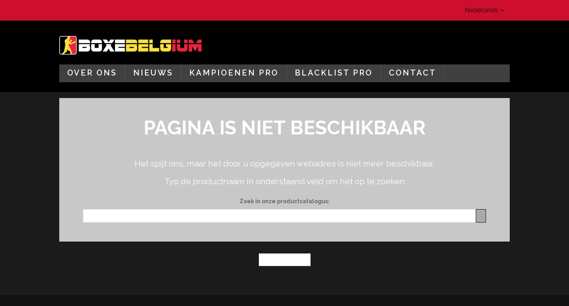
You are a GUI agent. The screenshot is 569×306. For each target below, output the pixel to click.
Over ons (92, 72)
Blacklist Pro (334, 72)
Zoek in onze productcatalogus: (284, 201)
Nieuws (153, 72)
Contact (412, 72)
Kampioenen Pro (234, 72)
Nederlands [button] (484, 10)
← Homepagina (285, 260)
